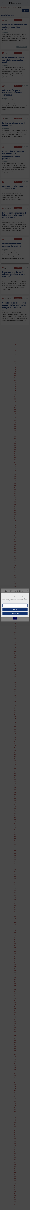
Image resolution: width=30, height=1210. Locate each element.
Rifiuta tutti (15, 609)
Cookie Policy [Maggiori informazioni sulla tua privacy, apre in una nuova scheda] (10, 600)
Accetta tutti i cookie (15, 613)
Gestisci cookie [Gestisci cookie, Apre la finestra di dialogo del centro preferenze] (15, 605)
